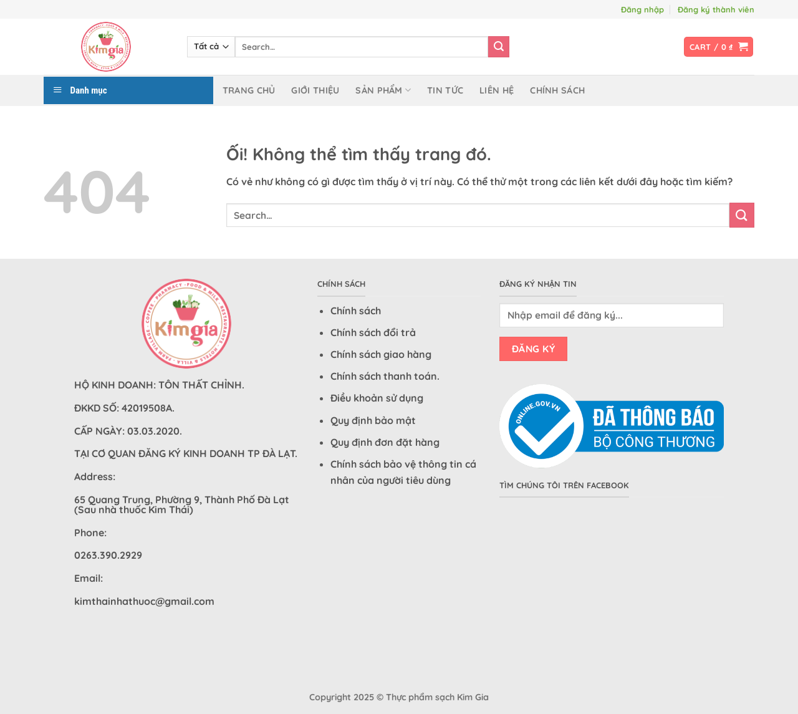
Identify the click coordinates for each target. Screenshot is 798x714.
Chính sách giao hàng (380, 354)
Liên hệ (496, 90)
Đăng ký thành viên (716, 9)
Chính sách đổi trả (373, 332)
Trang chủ (249, 90)
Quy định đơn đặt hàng (385, 442)
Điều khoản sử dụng (376, 398)
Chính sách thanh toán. (385, 376)
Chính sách (557, 90)
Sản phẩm (383, 90)
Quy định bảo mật (373, 420)
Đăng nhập (642, 9)
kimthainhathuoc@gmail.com (144, 601)
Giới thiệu (315, 90)
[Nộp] (498, 46)
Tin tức (445, 90)
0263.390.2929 (108, 555)
